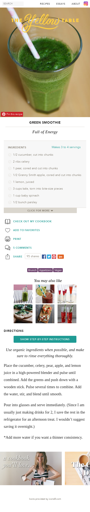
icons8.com (55, 499)
